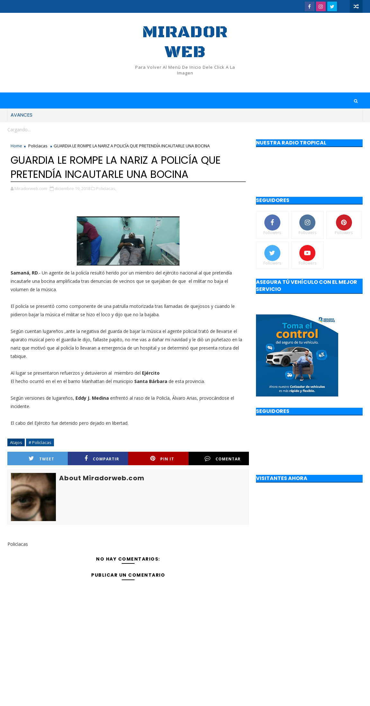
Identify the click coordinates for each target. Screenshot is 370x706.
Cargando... (19, 129)
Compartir (101, 459)
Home (16, 146)
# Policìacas (40, 442)
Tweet (41, 459)
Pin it (162, 459)
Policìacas (38, 146)
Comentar (223, 459)
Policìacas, (106, 188)
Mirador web (185, 42)
